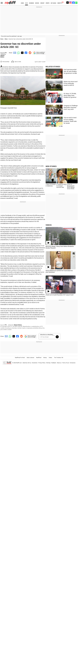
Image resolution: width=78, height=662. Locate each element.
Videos (50, 357)
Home (1, 39)
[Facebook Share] (26, 52)
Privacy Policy (41, 362)
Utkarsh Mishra (2, 56)
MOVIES (37, 3)
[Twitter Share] (22, 52)
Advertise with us (27, 362)
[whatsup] (76, 2)
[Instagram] (70, 2)
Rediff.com (19, 362)
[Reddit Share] (30, 52)
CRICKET (42, 3)
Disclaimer (35, 362)
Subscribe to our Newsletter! (46, 334)
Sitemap (48, 362)
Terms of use (65, 362)
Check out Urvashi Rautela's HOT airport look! (60, 295)
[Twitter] (67, 2)
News (6, 39)
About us (59, 362)
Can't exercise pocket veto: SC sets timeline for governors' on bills (70, 71)
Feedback (53, 362)
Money (45, 357)
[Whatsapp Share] (18, 52)
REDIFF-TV (60, 3)
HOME (22, 3)
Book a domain (30, 357)
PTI (6, 52)
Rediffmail (38, 357)
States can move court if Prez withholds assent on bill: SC (71, 83)
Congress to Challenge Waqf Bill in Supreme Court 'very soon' (71, 107)
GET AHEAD (53, 3)
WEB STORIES (51, 166)
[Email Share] (14, 52)
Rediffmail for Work (20, 357)
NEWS (26, 3)
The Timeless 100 (58, 357)
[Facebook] (73, 2)
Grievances (72, 362)
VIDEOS (49, 225)
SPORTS (47, 3)
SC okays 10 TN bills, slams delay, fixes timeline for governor (70, 95)
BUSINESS (31, 3)
